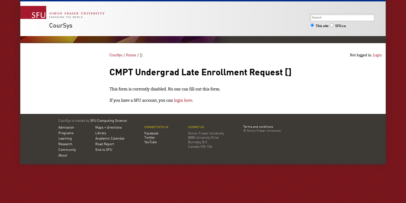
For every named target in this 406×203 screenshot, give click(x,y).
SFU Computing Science (108, 121)
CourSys (60, 26)
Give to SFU (103, 150)
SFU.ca (337, 26)
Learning (65, 138)
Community (67, 150)
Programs (66, 133)
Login (377, 55)
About (62, 155)
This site (319, 26)
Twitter (149, 138)
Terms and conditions (258, 127)
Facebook (151, 133)
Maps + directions (108, 127)
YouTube (150, 142)
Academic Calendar (110, 138)
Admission (66, 127)
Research (65, 144)
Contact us (196, 127)
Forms (131, 55)
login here (183, 100)
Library (100, 133)
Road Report (104, 144)
